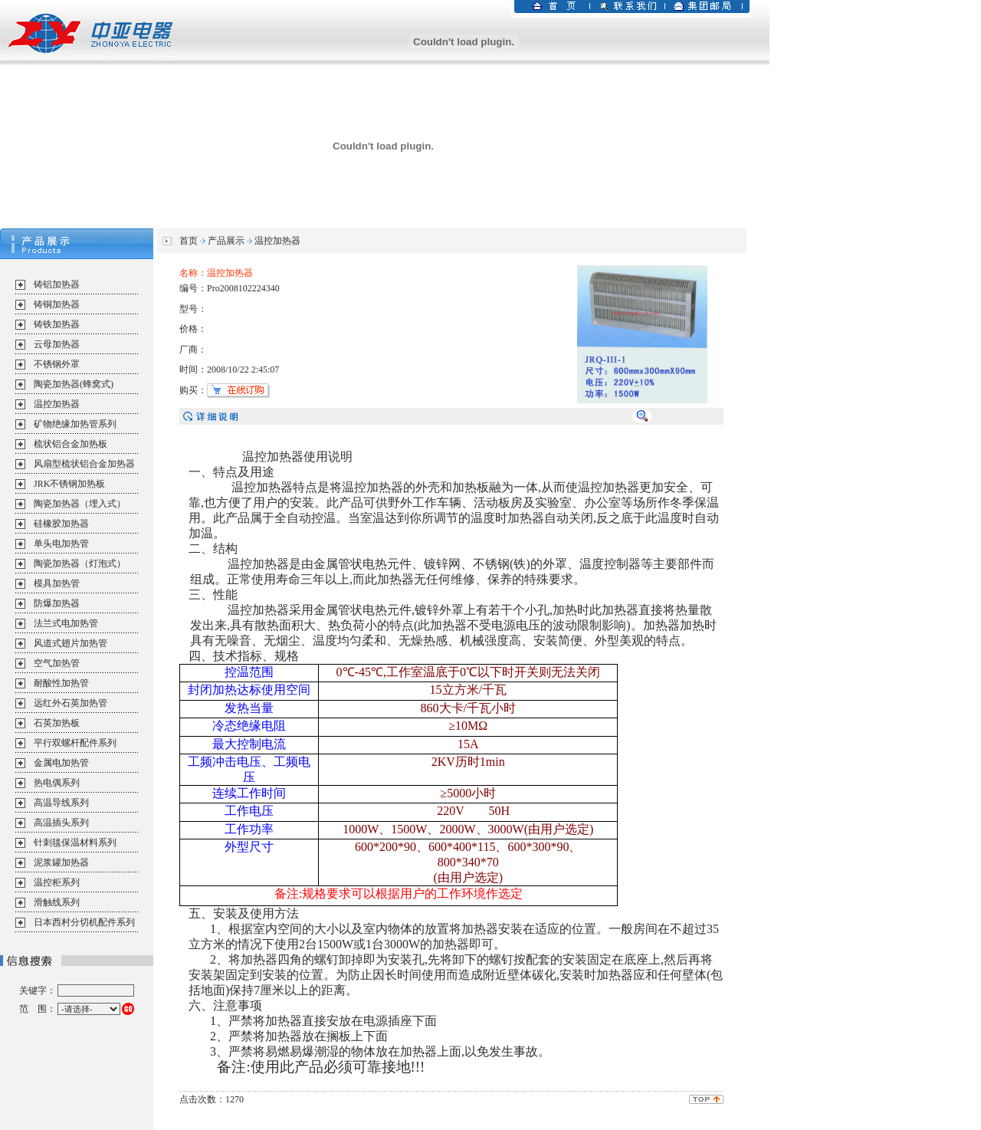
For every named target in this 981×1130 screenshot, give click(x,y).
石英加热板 (57, 723)
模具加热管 (57, 583)
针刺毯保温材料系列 (75, 842)
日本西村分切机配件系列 (84, 922)
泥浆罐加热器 (61, 862)
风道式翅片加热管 (70, 643)
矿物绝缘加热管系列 (75, 424)
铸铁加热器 (57, 324)
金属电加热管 (61, 762)
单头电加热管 (61, 543)
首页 (188, 240)
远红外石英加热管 (70, 703)
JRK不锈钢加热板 (69, 483)
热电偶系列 (57, 782)
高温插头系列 (61, 822)
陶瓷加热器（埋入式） (80, 503)
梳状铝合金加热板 (70, 444)
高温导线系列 (61, 802)
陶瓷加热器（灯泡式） (80, 563)
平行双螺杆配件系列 (75, 742)
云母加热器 (57, 344)
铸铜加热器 (57, 304)
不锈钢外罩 (57, 364)
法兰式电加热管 (66, 623)
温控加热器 (57, 404)
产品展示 (226, 240)
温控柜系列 (57, 882)
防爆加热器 (57, 603)
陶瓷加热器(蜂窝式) (73, 384)
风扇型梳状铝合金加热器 (84, 463)
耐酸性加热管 (61, 683)
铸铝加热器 (57, 284)
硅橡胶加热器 (61, 523)
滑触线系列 (57, 902)
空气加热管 (57, 663)
